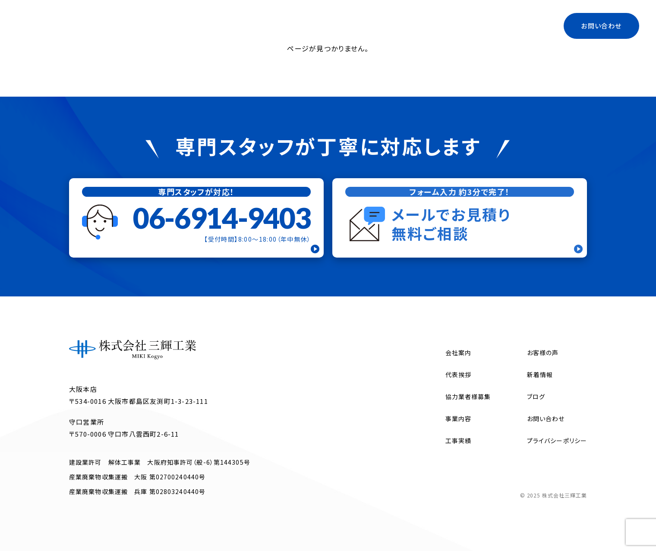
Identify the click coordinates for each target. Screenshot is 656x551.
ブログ (485, 25)
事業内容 (336, 25)
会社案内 (292, 25)
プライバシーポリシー (557, 440)
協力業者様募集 (434, 25)
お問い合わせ (601, 25)
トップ (252, 25)
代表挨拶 (380, 25)
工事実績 (525, 25)
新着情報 (540, 374)
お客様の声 (543, 352)
